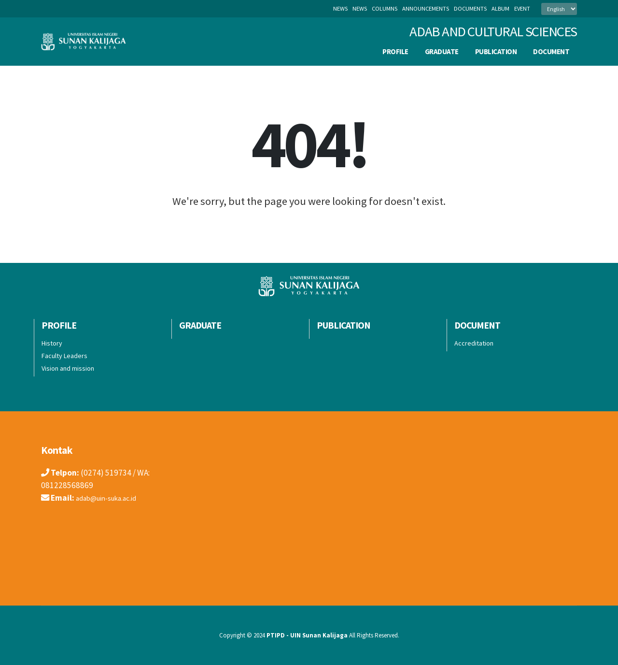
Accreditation (473, 343)
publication (496, 51)
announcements (425, 8)
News (340, 8)
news (359, 8)
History (52, 343)
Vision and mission (68, 368)
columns (384, 8)
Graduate (442, 51)
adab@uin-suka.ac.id (112, 497)
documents (470, 8)
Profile (395, 51)
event (522, 8)
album (500, 8)
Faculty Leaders (64, 355)
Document (551, 51)
